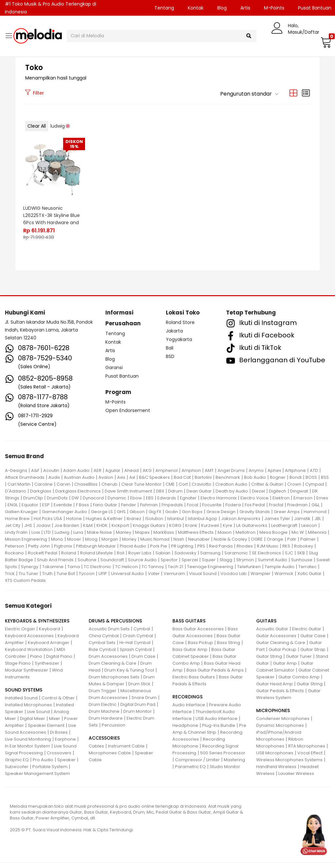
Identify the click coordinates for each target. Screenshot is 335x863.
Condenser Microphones (282, 719)
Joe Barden (66, 526)
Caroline (43, 484)
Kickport (120, 526)
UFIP (102, 574)
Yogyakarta (179, 339)
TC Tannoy (153, 567)
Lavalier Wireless (296, 774)
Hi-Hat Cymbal (134, 643)
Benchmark (228, 478)
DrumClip (33, 498)
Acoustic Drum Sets (109, 629)
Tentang (164, 8)
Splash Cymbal (136, 650)
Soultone (87, 560)
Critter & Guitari (267, 484)
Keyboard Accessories (29, 636)
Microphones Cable (110, 753)
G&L (315, 505)
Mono (57, 539)
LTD (47, 533)
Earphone (65, 740)
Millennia (317, 533)
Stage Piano (18, 664)
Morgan (109, 539)
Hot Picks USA (48, 519)
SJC (289, 553)
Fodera (233, 505)
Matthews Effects (196, 533)
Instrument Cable (126, 747)
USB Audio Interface (217, 719)
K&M (88, 526)
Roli (120, 553)
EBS (149, 498)
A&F (35, 471)
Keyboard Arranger (48, 643)
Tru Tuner (28, 574)
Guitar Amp (285, 664)
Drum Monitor (137, 712)
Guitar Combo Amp (299, 677)
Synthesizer (47, 664)
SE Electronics (266, 553)
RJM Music (267, 546)
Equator (30, 505)
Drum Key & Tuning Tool (129, 671)
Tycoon (87, 574)
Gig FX (155, 512)
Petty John (39, 546)
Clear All (36, 126)
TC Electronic (97, 567)
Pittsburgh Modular (96, 546)
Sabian (162, 553)
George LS (102, 512)
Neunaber (199, 539)
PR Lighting (182, 546)
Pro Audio (43, 760)
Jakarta (174, 331)
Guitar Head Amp (274, 684)
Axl (132, 478)
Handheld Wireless (276, 767)
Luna (78, 533)
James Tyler (277, 519)
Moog (91, 539)
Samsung (210, 553)
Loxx (35, 533)
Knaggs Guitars (149, 526)
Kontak (195, 8)
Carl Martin (19, 484)
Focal (192, 505)
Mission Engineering (26, 539)
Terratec (307, 567)
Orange (275, 539)
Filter (34, 93)
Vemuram (174, 574)
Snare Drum (144, 698)
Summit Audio (272, 560)
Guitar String (269, 657)
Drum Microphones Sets (114, 677)
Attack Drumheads (24, 478)
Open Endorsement (127, 411)
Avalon (105, 478)
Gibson (137, 512)
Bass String (228, 643)
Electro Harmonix (219, 498)
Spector (169, 560)
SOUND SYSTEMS (23, 690)
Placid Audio (133, 546)
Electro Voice (254, 498)
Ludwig (62, 533)
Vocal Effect (310, 753)
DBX (160, 491)
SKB (301, 553)
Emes (322, 498)
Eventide (63, 505)
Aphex (274, 471)
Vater (154, 574)
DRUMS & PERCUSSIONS (115, 621)
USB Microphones (274, 753)
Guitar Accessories (276, 636)
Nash (178, 539)
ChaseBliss (85, 484)
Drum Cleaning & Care (112, 664)
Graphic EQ (17, 760)
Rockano (14, 553)
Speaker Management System (37, 774)
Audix (54, 478)
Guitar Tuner (299, 657)
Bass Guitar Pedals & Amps (215, 671)
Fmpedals (172, 505)
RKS (286, 546)
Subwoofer (16, 767)
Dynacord (93, 498)
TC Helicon (126, 567)
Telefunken (249, 567)
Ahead (131, 471)
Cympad (314, 484)
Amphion (191, 471)
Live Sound (38, 712)
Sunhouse (301, 560)
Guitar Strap (313, 650)
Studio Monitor (225, 767)
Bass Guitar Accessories (198, 629)
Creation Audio (231, 484)
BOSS (311, 478)
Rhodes (245, 546)
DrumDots (57, 498)
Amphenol (166, 471)
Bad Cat (182, 478)
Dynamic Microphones (280, 726)
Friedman (297, 505)
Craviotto (201, 484)
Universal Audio (127, 574)
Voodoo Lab (233, 574)
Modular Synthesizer (26, 671)
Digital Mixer (32, 719)
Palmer (308, 539)
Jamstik (302, 519)
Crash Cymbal (138, 636)
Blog (222, 8)
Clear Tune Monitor (141, 484)
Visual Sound (203, 574)
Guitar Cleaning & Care (280, 643)
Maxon (225, 533)
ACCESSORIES (104, 738)
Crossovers (59, 753)
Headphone (185, 726)
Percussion (113, 726)
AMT (209, 471)
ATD (314, 471)
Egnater (188, 498)
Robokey (303, 546)
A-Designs (16, 471)
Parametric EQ (190, 767)
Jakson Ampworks (240, 519)
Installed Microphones (28, 705)
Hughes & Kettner (104, 519)
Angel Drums (231, 471)
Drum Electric (102, 705)
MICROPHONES (273, 711)
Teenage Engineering (210, 567)
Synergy (29, 567)
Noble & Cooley (230, 539)
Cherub (109, 484)
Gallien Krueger (21, 512)
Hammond (315, 512)
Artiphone (295, 471)
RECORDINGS (187, 697)
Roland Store (180, 322)
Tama (73, 567)
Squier (209, 560)
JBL (317, 519)
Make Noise (99, 533)
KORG (175, 526)
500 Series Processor (222, 753)
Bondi (296, 478)
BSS (325, 478)
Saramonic (236, 553)
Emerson (302, 498)
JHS (28, 526)
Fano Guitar (105, 505)
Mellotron (246, 533)
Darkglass (40, 491)
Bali (169, 348)
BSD (170, 356)
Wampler (261, 574)
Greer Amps (287, 512)
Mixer (54, 719)
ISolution (154, 519)
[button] (325, 42)
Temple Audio (279, 567)
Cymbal (141, 629)
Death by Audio (232, 491)
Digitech (277, 491)
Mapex (142, 533)
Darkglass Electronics (78, 491)
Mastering (234, 760)
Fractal (276, 505)
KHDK (102, 526)
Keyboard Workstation (29, 650)
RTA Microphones (306, 747)
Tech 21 (175, 567)
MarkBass (163, 533)
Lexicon (309, 526)
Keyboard (49, 629)
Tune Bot (66, 574)
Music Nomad (154, 539)
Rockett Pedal (42, 553)
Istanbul (175, 519)
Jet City (12, 526)
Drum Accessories (108, 657)
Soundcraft (112, 560)
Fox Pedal (255, 505)
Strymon (245, 560)
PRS (201, 546)
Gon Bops (192, 512)
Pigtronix (63, 546)
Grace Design (221, 512)
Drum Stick (139, 684)
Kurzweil (210, 526)
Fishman (149, 505)
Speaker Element (46, 726)
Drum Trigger (102, 691)
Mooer (74, 539)
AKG (147, 471)
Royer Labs (139, 553)
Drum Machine (104, 712)
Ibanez (134, 519)
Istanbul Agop (202, 519)
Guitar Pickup (282, 650)
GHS (121, 512)
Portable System (49, 767)
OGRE (257, 539)
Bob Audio (255, 478)
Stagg (226, 560)
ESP (46, 505)
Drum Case (143, 657)
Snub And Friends (55, 560)
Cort (183, 484)
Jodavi (43, 526)
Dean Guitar (199, 491)
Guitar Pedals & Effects (280, 691)
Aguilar (112, 471)
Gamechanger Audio (64, 512)
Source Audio (142, 560)
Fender (128, 505)
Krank (191, 526)
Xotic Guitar (309, 574)
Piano (36, 657)
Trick (10, 574)
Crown (294, 484)
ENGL (13, 505)
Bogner (278, 478)
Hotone (74, 519)
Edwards (166, 498)
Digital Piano (59, 657)
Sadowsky (185, 553)
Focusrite (211, 505)
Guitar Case (313, 636)
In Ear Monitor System (27, 747)
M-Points (274, 8)
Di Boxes (59, 733)
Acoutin (51, 471)
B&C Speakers (154, 478)
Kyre (227, 526)
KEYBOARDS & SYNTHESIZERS (37, 621)
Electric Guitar (306, 629)
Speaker (66, 760)
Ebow (136, 498)
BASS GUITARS (188, 621)
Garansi (114, 368)
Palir (291, 539)
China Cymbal (104, 636)
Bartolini (203, 478)
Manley (123, 533)
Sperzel (190, 560)
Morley (129, 539)
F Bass (82, 505)
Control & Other (58, 698)
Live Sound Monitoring (28, 740)
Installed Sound (21, 698)
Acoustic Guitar (272, 629)
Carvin (63, 484)
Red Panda (221, 546)
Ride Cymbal (102, 650)
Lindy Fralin (16, 533)
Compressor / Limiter (197, 760)
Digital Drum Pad (137, 705)
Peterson (14, 546)
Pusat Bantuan (122, 376)
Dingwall (299, 491)
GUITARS (266, 621)
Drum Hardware (106, 719)
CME (170, 484)
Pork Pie (158, 546)
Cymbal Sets (102, 643)
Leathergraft (284, 526)
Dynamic (117, 498)
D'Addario (15, 491)
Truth (47, 574)
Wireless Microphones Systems (289, 760)
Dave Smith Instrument (128, 491)
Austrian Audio (79, 478)
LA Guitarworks (251, 526)
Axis (121, 478)
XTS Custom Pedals (25, 581)
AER (97, 471)
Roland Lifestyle (96, 553)
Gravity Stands (254, 512)
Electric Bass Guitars (193, 677)
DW (75, 498)
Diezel (258, 491)
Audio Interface (188, 705)
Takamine (52, 567)
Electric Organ (20, 629)
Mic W (297, 533)
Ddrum (175, 491)
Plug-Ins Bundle (218, 726)
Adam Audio (76, 471)
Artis (245, 8)
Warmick (283, 574)
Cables (96, 747)
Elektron (281, 498)
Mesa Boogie (273, 533)
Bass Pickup (200, 643)
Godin (171, 512)
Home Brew (17, 519)
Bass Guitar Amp (189, 650)
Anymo (256, 471)
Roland (68, 553)
